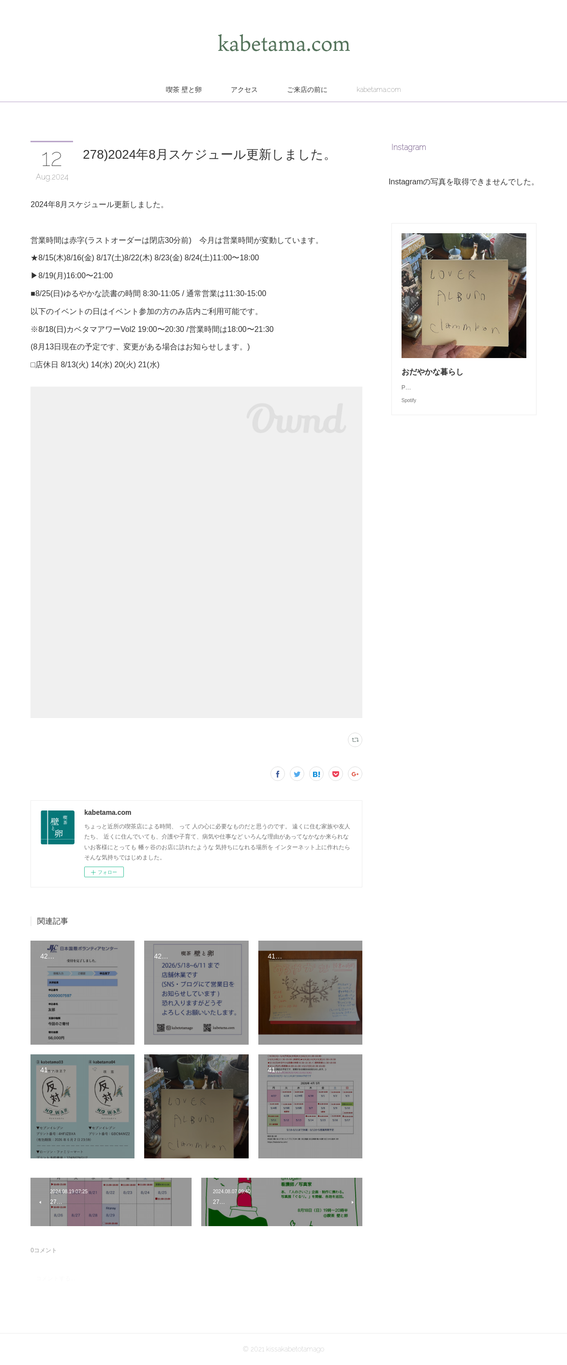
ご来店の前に (307, 89)
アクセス (244, 89)
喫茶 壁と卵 (184, 89)
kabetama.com (379, 89)
